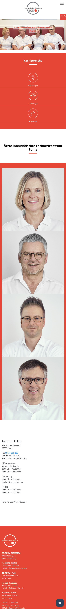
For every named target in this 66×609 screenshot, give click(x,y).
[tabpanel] (33, 34)
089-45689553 (11, 583)
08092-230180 (11, 563)
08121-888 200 (11, 453)
